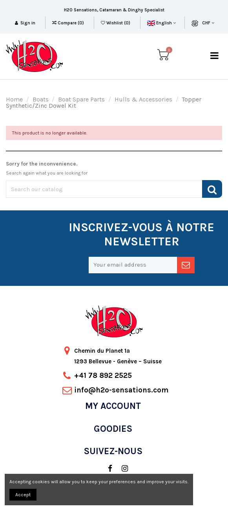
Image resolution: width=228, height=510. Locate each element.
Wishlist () (116, 23)
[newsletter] (186, 265)
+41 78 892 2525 (103, 375)
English (161, 23)
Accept (23, 494)
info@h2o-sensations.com (121, 390)
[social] (106, 468)
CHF (208, 23)
